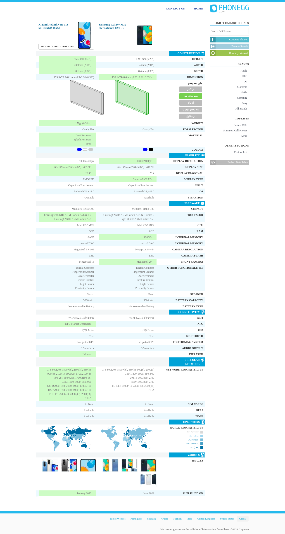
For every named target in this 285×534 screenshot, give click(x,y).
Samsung (242, 97)
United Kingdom (206, 518)
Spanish (151, 518)
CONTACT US (175, 8)
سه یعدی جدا (191, 96)
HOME (198, 8)
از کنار (190, 89)
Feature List (240, 152)
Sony (244, 103)
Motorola (242, 87)
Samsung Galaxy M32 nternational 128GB (112, 26)
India (189, 518)
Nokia (244, 92)
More (244, 136)
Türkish (177, 518)
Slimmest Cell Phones (235, 130)
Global (242, 518)
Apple (244, 70)
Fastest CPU (240, 125)
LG (245, 81)
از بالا (191, 102)
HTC (244, 76)
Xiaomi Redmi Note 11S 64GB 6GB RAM (53, 26)
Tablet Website (117, 518)
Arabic (164, 518)
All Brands (241, 108)
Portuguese (136, 518)
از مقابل (190, 116)
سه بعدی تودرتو (190, 109)
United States (227, 518)
